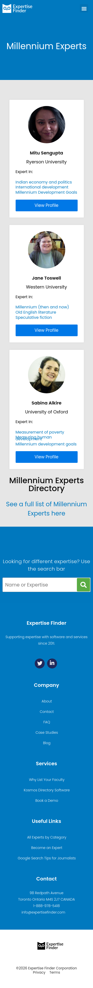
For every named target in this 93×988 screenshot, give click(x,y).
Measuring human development (34, 437)
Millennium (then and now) (42, 307)
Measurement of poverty (40, 432)
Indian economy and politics (44, 182)
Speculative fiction (34, 317)
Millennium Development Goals (46, 192)
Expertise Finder (46, 623)
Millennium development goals (46, 444)
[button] (84, 8)
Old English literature (36, 312)
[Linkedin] (52, 663)
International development (42, 187)
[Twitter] (40, 663)
